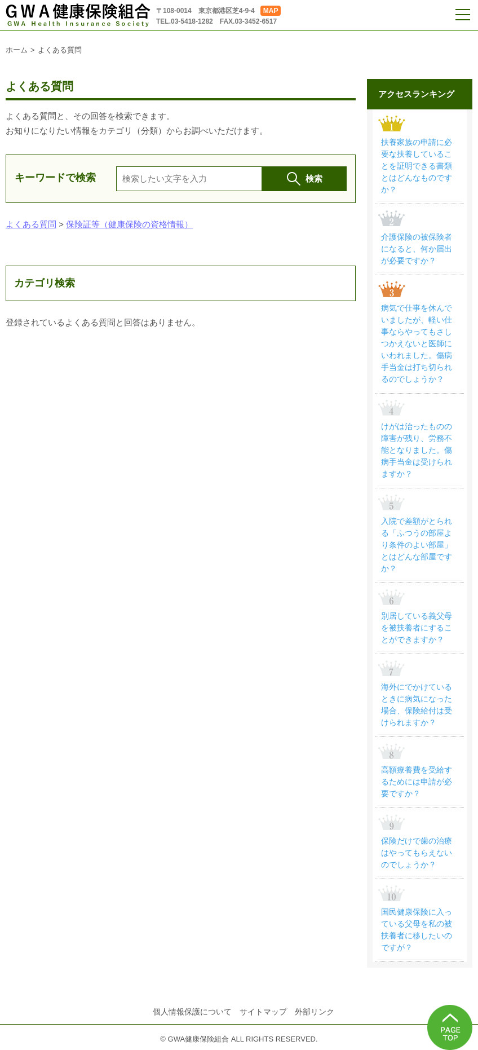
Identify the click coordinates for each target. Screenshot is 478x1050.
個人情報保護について (192, 1012)
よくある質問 (31, 224)
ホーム (17, 50)
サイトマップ (263, 1012)
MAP (270, 11)
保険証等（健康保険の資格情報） (129, 224)
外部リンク (314, 1012)
